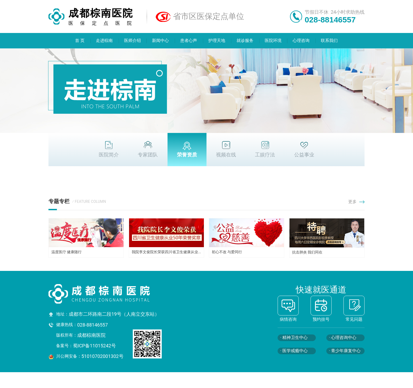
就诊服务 (245, 40)
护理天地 (216, 40)
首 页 (80, 40)
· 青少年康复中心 (345, 350)
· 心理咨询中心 (342, 337)
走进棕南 (104, 40)
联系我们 (329, 40)
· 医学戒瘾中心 (294, 350)
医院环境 (273, 40)
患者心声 (188, 40)
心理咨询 (301, 40)
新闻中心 (160, 40)
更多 (356, 201)
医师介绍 (132, 40)
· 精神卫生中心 (294, 337)
